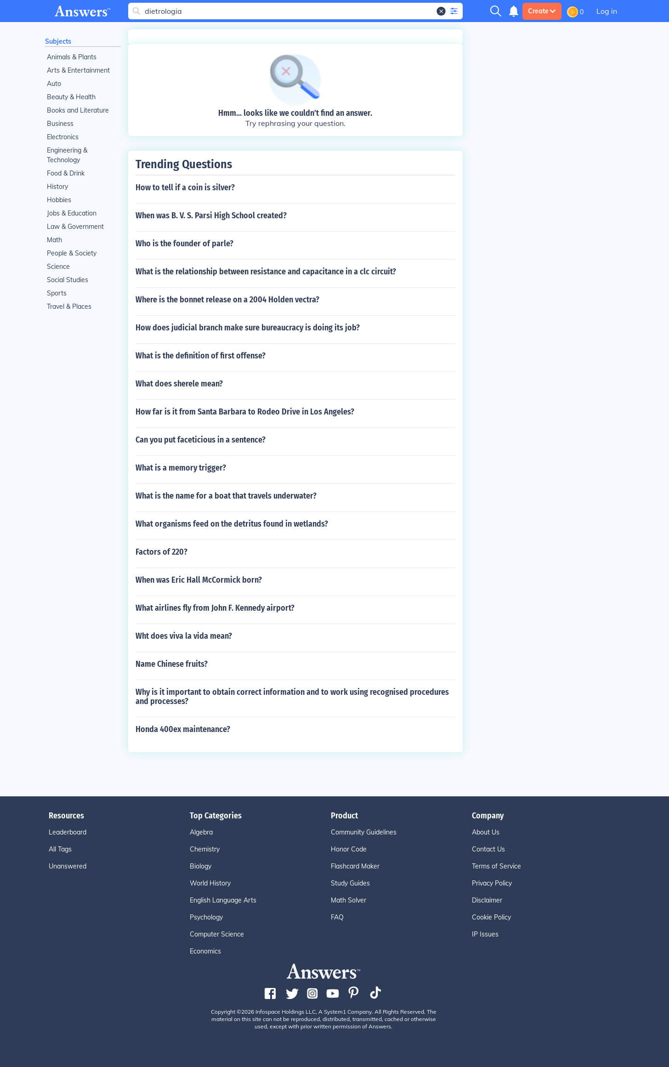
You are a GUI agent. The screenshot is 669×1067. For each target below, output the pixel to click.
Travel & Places (69, 306)
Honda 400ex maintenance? (183, 729)
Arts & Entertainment (78, 70)
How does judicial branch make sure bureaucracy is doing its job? (248, 328)
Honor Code (349, 849)
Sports (57, 293)
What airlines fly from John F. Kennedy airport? (215, 608)
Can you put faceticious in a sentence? (201, 440)
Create (542, 11)
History (57, 186)
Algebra (201, 832)
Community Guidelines (364, 832)
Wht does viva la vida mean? (184, 636)
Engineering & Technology (67, 155)
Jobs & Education (71, 213)
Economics (205, 951)
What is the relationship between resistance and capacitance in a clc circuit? (266, 272)
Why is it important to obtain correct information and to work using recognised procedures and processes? (292, 696)
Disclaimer (487, 900)
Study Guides (350, 883)
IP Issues (485, 934)
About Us (485, 832)
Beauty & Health (71, 97)
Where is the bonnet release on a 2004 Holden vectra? (227, 300)
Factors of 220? (161, 552)
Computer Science (217, 934)
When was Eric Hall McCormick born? (199, 580)
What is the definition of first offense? (201, 356)
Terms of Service (496, 866)
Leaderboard (67, 832)
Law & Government (75, 226)
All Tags (60, 849)
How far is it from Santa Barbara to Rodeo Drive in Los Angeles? (245, 412)
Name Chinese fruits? (172, 664)
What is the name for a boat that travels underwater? (226, 496)
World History (210, 883)
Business (60, 123)
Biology (200, 866)
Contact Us (488, 849)
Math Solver (348, 900)
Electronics (63, 137)
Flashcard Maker (355, 866)
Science (58, 266)
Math (54, 240)
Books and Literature (78, 110)
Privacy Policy (492, 883)
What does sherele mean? (179, 384)
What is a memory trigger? (181, 468)
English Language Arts (223, 900)
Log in (606, 11)
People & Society (71, 253)
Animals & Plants (71, 57)
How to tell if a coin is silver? (185, 187)
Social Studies (67, 280)
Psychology (206, 917)
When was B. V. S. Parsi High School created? (211, 215)
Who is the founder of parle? (184, 243)
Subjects (58, 41)
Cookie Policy (491, 917)
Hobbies (59, 200)
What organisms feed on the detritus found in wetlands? (232, 524)
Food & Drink (66, 173)
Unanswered (67, 866)
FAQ (337, 917)
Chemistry (205, 849)
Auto (54, 83)
